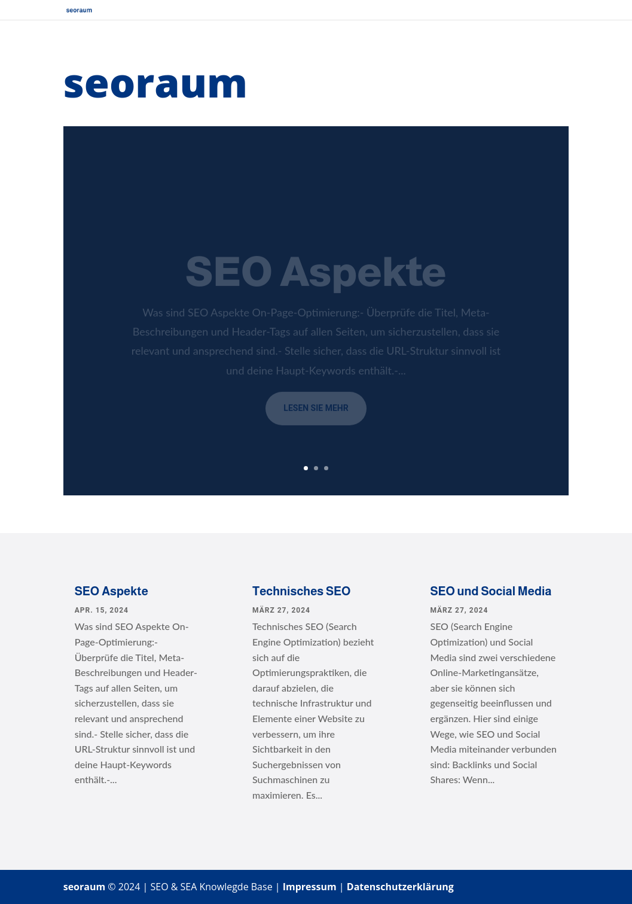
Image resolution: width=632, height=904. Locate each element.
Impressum (310, 886)
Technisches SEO (301, 591)
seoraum (84, 886)
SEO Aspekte (111, 591)
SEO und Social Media (490, 591)
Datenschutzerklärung (400, 886)
